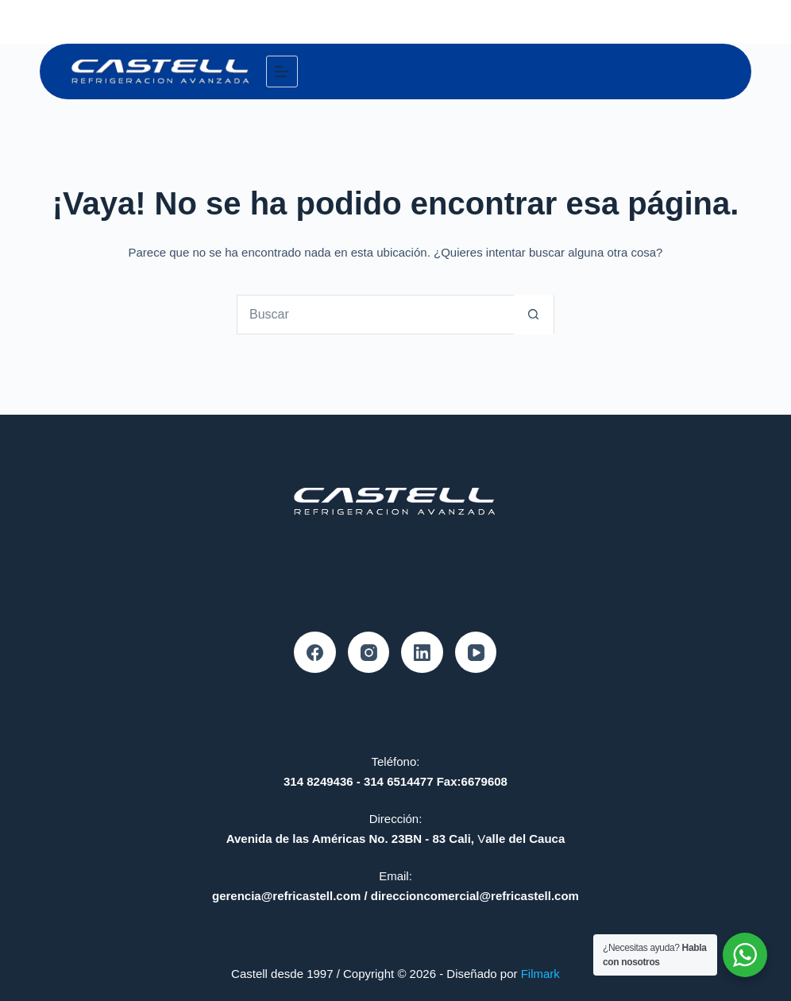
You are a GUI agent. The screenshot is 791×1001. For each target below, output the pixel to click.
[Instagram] (369, 653)
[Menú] (282, 71)
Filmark (540, 973)
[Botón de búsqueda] (534, 314)
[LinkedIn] (422, 653)
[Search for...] (375, 314)
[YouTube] (476, 653)
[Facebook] (315, 653)
